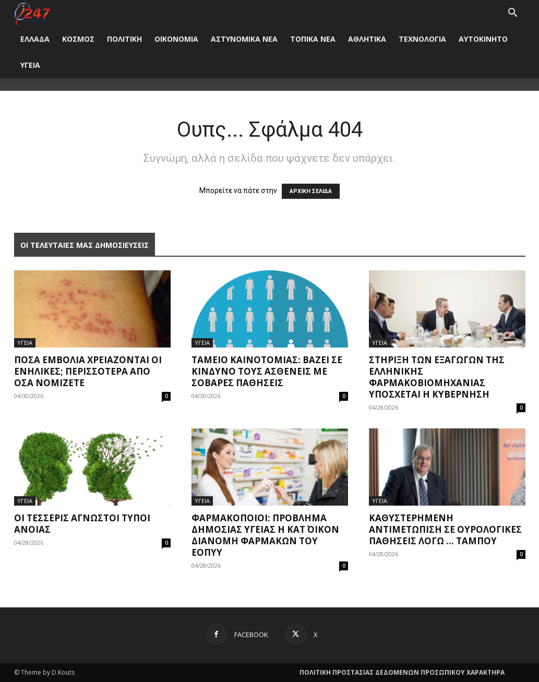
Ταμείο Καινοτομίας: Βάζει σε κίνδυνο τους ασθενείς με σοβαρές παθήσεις (266, 371)
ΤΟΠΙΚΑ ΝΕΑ (313, 39)
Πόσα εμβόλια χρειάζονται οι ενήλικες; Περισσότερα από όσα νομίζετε (88, 371)
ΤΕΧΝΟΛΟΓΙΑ (422, 39)
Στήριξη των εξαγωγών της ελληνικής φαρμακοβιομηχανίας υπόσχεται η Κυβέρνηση (437, 377)
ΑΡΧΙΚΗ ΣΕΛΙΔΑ (311, 191)
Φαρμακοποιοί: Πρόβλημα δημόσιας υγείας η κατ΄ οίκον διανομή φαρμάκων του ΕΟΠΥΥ (265, 535)
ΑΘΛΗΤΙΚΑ (367, 39)
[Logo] (32, 13)
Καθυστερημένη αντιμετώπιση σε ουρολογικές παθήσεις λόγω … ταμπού (445, 529)
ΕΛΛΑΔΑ (35, 39)
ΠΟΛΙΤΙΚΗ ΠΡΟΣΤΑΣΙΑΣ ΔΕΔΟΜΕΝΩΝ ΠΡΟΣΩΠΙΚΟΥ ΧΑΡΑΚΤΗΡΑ (402, 672)
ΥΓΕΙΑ (30, 65)
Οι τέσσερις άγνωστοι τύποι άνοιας (82, 523)
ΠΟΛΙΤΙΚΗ (124, 39)
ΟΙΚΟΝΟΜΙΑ (176, 39)
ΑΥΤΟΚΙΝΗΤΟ (483, 39)
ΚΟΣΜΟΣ (78, 39)
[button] (512, 14)
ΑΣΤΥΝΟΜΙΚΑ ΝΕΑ (244, 39)
